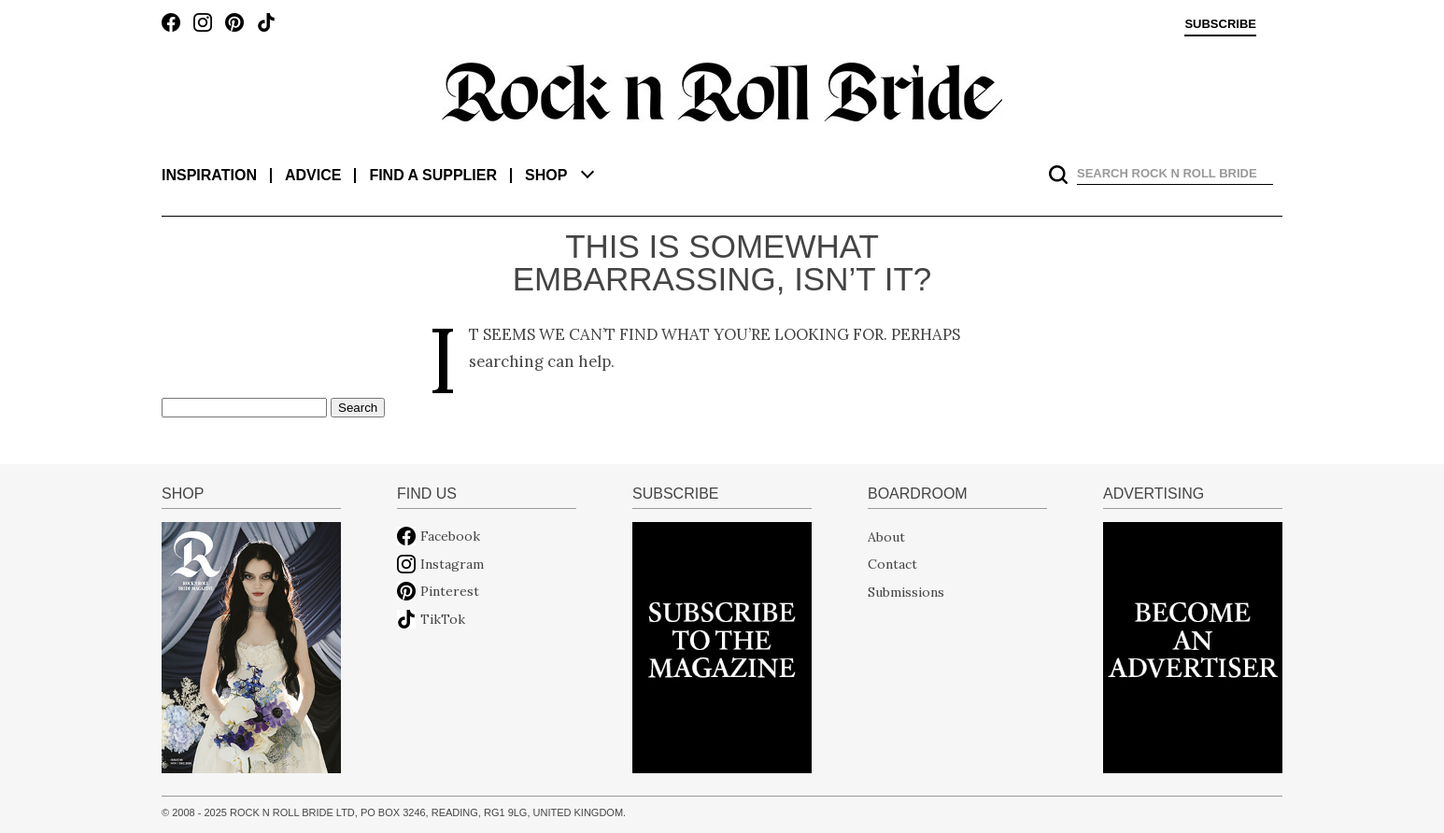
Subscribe (1220, 24)
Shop (546, 175)
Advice (313, 175)
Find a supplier (433, 175)
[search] (1173, 173)
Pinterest (449, 591)
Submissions (906, 591)
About (886, 536)
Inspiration (209, 175)
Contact (892, 564)
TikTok (442, 619)
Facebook (450, 536)
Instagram (452, 564)
